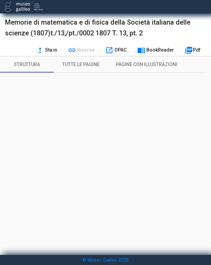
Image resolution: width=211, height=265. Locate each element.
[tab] (27, 64)
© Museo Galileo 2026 (105, 260)
